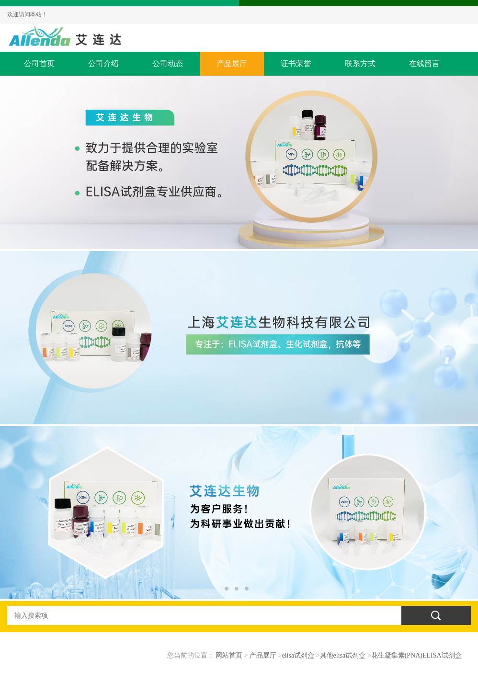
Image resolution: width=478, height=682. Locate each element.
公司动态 (167, 63)
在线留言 (424, 63)
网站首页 (229, 655)
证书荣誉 (296, 63)
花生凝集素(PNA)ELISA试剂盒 (416, 655)
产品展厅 (231, 63)
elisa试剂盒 (298, 655)
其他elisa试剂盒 (343, 655)
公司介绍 (103, 63)
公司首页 (39, 63)
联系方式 (360, 63)
